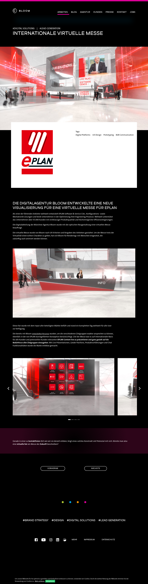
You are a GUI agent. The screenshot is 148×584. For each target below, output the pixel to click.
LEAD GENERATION (50, 28)
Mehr (74, 540)
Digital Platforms (83, 135)
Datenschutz (108, 540)
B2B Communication (125, 135)
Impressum (89, 540)
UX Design (96, 135)
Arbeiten (62, 12)
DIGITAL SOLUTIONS (24, 28)
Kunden (97, 12)
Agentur (85, 12)
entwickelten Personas (40, 334)
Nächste (95, 468)
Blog (74, 12)
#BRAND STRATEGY (35, 520)
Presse (110, 12)
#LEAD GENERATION (111, 520)
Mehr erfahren (39, 581)
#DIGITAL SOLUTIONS (81, 520)
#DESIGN (58, 520)
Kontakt (122, 12)
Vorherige (52, 468)
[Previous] (8, 388)
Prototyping (108, 135)
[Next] (139, 388)
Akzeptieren (50, 581)
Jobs (132, 12)
